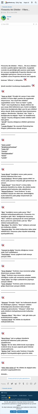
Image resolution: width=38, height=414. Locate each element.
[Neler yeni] (32, 2)
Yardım (30, 395)
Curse (4, 12)
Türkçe (4, 392)
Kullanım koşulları (12, 395)
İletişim (3, 395)
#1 (36, 24)
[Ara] (36, 2)
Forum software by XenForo (15, 399)
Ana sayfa (4, 397)
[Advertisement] (19, 46)
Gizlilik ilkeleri (23, 395)
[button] (2, 2)
